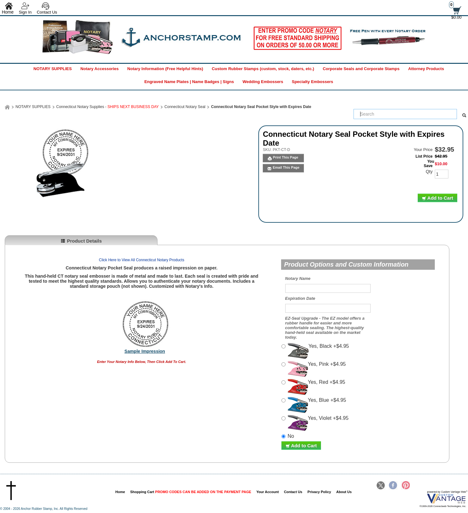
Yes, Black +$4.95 (318, 351)
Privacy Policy (319, 492)
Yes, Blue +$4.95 (317, 405)
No (291, 436)
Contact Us (47, 12)
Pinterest (405, 486)
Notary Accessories (99, 68)
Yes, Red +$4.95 (316, 387)
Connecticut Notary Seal (184, 107)
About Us (344, 492)
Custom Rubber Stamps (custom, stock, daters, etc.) (263, 68)
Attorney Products (426, 68)
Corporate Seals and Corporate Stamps (361, 68)
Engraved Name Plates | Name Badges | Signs (189, 81)
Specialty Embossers (312, 81)
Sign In (25, 12)
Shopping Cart (190, 492)
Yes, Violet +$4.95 (318, 423)
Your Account (267, 492)
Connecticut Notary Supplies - (107, 107)
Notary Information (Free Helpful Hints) (165, 68)
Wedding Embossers (263, 81)
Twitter (381, 486)
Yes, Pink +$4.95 (317, 369)
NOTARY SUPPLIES (53, 68)
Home (120, 492)
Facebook (393, 486)
